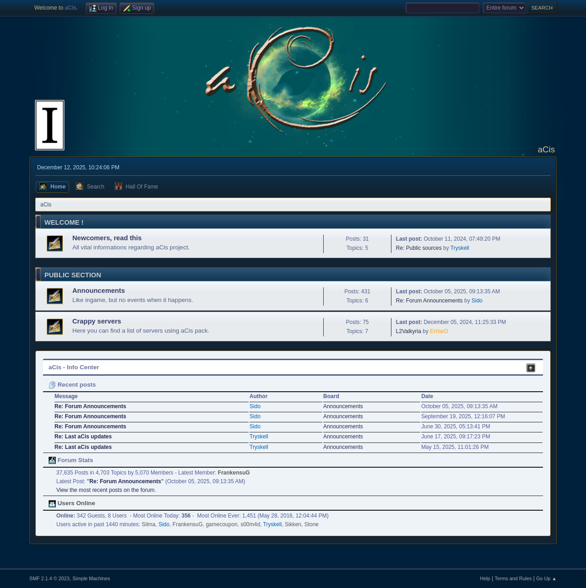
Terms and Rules (513, 578)
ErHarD (439, 331)
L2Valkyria (408, 331)
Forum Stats (71, 460)
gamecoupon (221, 524)
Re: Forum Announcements (429, 300)
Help (485, 578)
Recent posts (72, 384)
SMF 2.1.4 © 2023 (49, 578)
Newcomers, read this (107, 238)
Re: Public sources (419, 248)
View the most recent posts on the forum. (106, 490)
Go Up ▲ (546, 578)
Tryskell (459, 248)
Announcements (98, 290)
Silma (149, 524)
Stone (311, 524)
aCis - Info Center (74, 367)
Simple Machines (91, 578)
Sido (477, 300)
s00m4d (250, 524)
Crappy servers (96, 321)
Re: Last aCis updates (83, 436)
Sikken (293, 524)
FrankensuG (234, 472)
